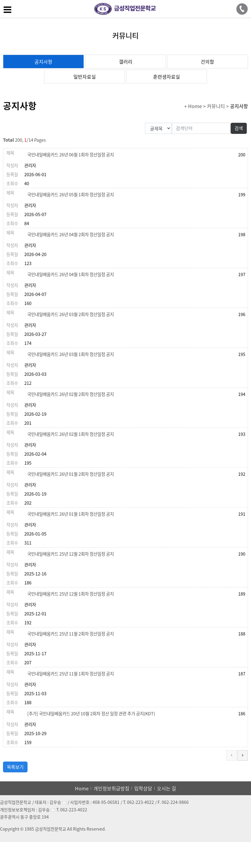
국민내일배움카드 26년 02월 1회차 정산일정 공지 (70, 434)
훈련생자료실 (166, 76)
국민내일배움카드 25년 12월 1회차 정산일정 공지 (70, 593)
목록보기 (15, 767)
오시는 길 (166, 788)
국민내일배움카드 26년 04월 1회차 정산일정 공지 (70, 274)
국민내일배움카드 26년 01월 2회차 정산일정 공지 (70, 474)
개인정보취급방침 (111, 788)
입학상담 (143, 788)
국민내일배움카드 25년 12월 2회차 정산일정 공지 (70, 554)
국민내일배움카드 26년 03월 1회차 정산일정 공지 (70, 354)
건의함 (207, 61)
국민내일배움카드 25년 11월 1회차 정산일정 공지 (70, 673)
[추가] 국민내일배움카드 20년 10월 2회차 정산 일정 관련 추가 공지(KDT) (91, 713)
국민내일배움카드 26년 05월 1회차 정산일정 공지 (70, 194)
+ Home (193, 106)
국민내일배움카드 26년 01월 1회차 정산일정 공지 (70, 514)
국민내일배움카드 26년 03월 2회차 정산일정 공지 (70, 314)
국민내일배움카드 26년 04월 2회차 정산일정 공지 (70, 234)
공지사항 (43, 61)
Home (82, 788)
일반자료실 (84, 76)
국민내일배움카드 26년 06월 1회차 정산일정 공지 (70, 154)
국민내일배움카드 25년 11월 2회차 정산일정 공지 (70, 633)
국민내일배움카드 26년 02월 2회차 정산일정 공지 (70, 394)
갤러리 (125, 61)
